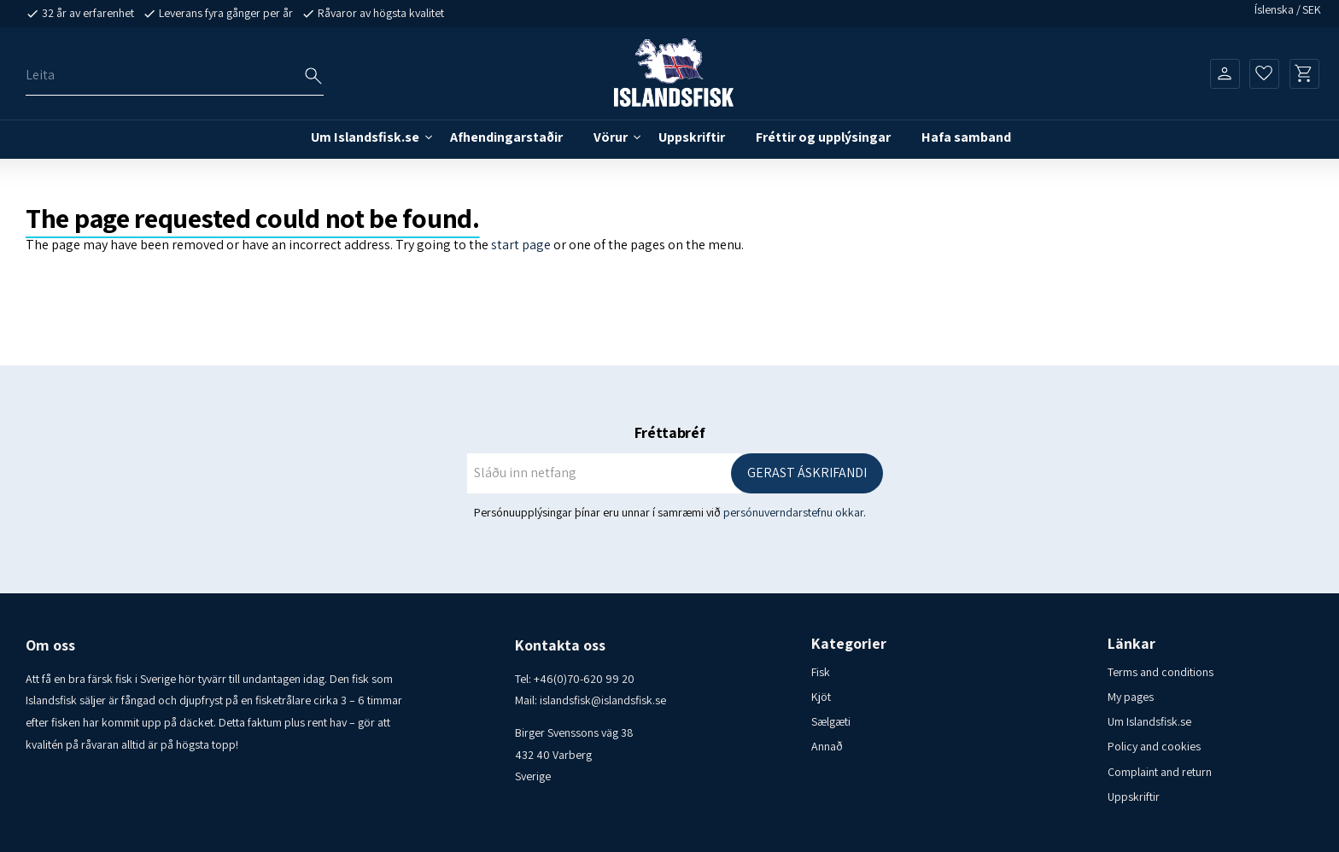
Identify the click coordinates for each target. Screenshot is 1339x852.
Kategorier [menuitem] (848, 643)
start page (521, 245)
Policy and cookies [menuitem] (1154, 746)
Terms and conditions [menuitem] (1160, 672)
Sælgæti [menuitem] (831, 721)
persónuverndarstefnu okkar (793, 512)
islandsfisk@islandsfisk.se (603, 700)
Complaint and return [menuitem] (1160, 771)
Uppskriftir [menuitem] (691, 137)
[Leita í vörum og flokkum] (175, 75)
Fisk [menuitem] (820, 672)
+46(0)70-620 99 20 (584, 678)
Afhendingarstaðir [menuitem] (506, 137)
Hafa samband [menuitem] (966, 137)
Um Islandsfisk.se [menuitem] (365, 137)
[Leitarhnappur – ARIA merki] (313, 76)
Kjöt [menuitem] (821, 696)
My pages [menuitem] (1131, 696)
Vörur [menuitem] (610, 137)
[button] (1264, 73)
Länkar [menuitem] (1131, 643)
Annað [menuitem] (827, 746)
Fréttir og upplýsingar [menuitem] (823, 137)
